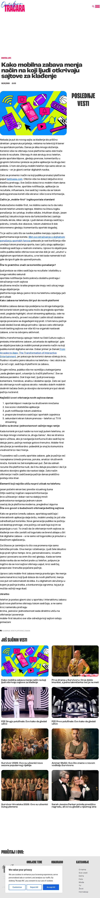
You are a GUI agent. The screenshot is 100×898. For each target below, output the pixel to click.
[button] (93, 6)
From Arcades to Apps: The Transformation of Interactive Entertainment (32, 353)
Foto (81, 879)
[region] (34, 879)
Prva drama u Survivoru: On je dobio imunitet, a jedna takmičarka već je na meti (75, 681)
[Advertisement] (50, 35)
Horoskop (83, 892)
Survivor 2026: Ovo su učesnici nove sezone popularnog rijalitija (22, 764)
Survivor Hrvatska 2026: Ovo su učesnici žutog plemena (24, 805)
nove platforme (17, 631)
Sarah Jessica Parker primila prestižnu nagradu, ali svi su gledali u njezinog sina (74, 805)
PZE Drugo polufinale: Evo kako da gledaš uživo (24, 722)
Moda (81, 882)
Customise (17, 887)
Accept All (51, 887)
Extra (81, 876)
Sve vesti (83, 873)
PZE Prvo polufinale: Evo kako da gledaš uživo (74, 722)
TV (80, 886)
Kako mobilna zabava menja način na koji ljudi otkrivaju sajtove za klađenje (23, 681)
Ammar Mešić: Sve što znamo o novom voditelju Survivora (73, 764)
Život (81, 889)
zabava (27, 631)
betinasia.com (14, 179)
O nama (82, 870)
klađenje (6, 631)
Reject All (34, 887)
